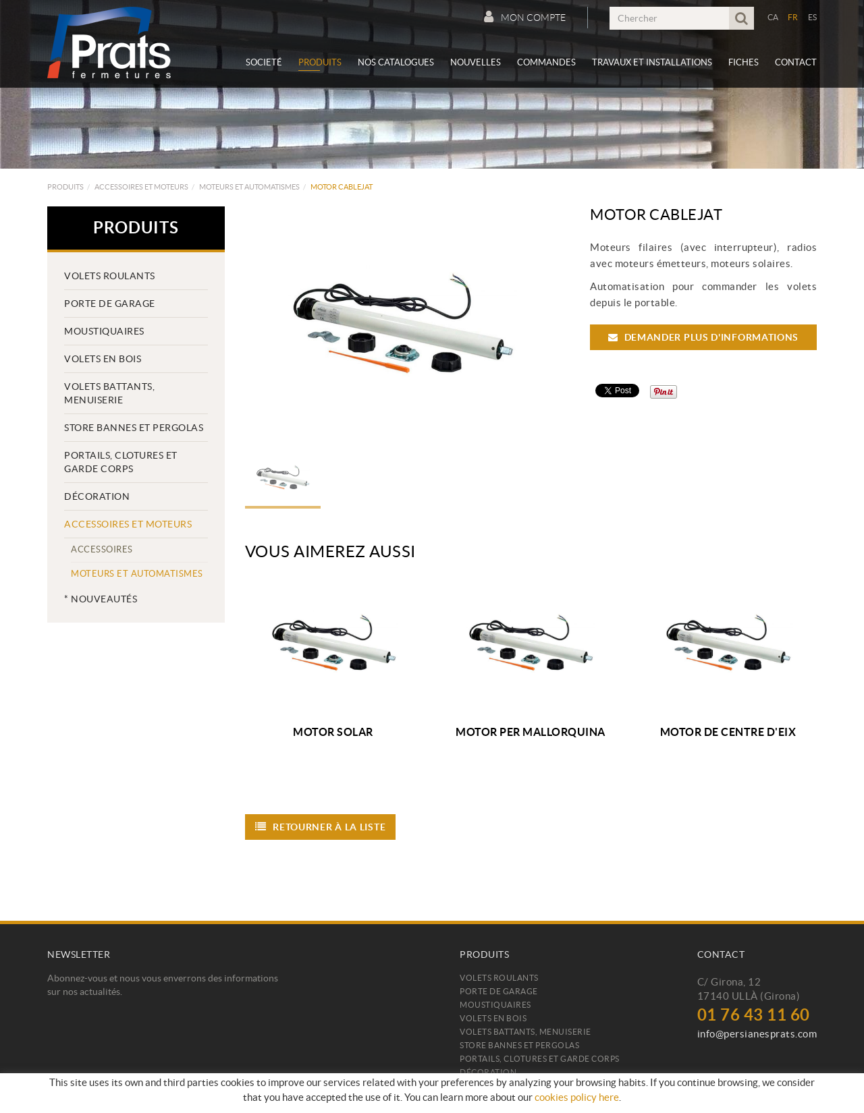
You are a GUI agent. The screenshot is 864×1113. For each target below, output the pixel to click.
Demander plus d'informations (703, 337)
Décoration (97, 496)
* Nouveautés (100, 599)
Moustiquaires (104, 331)
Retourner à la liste (320, 826)
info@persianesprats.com (757, 1033)
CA (773, 17)
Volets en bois (102, 358)
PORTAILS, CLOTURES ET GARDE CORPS (121, 462)
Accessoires (102, 549)
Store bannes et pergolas (133, 427)
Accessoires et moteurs (141, 187)
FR (793, 17)
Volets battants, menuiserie (109, 393)
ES (812, 17)
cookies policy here (577, 1097)
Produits (65, 187)
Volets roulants (109, 275)
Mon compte (525, 17)
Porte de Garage (109, 303)
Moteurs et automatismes (249, 187)
